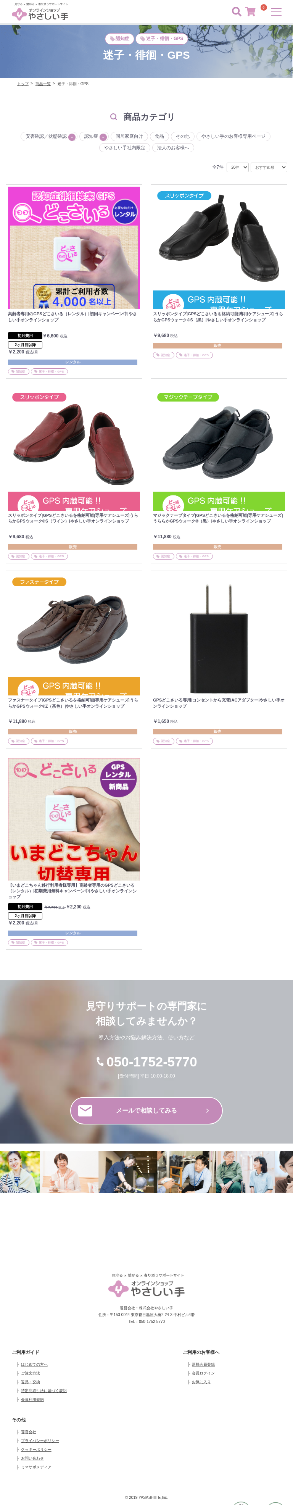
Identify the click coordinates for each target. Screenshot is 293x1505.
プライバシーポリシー (40, 1441)
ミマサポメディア (36, 1467)
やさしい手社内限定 (124, 147)
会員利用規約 (32, 1399)
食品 (159, 136)
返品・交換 (30, 1382)
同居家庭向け (129, 136)
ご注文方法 (30, 1373)
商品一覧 (43, 84)
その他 (183, 136)
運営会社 (28, 1432)
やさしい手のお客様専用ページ (233, 136)
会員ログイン (203, 1373)
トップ (23, 84)
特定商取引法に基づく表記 (44, 1391)
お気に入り (201, 1382)
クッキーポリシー (36, 1449)
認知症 (91, 136)
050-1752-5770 (146, 1061)
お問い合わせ (32, 1458)
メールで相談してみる (143, 1110)
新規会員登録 (203, 1364)
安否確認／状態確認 (46, 136)
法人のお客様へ (173, 147)
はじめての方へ (34, 1364)
